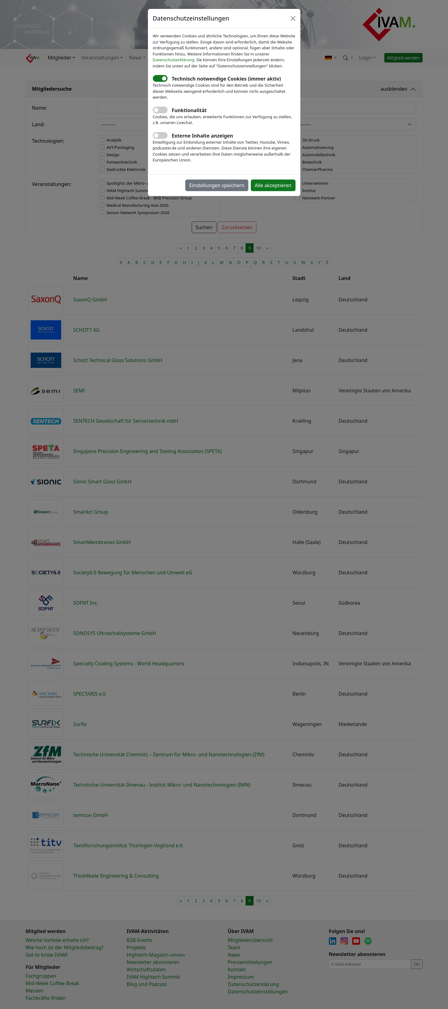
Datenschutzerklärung (173, 59)
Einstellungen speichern (216, 185)
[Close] (293, 18)
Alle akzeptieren (273, 185)
